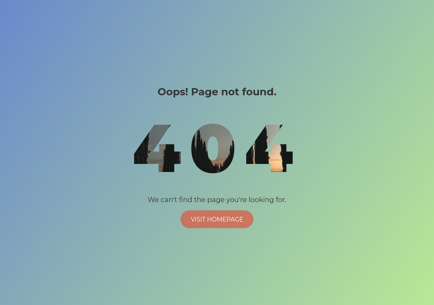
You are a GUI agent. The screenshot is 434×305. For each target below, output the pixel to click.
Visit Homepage (217, 219)
